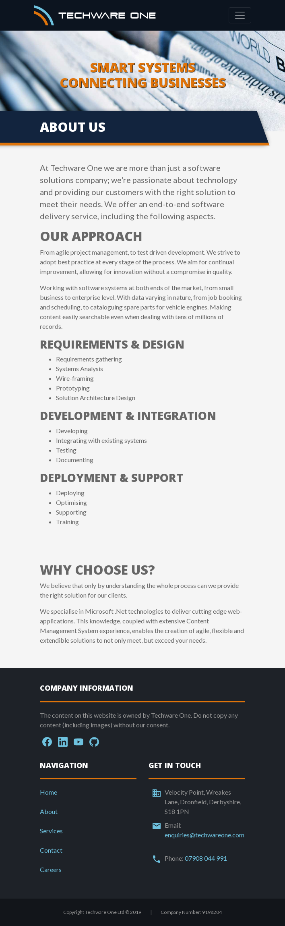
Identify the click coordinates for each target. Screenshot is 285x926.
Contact (51, 850)
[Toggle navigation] (240, 15)
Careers (51, 869)
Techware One (95, 15)
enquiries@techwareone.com (204, 835)
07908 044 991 (206, 858)
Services (51, 831)
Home (48, 792)
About (49, 811)
